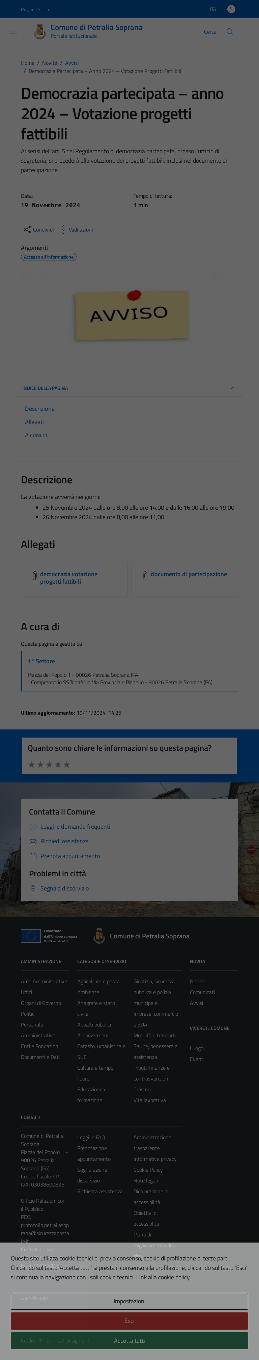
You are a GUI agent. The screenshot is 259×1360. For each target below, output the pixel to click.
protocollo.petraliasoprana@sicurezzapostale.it (45, 1233)
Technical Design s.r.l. (67, 1340)
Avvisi (196, 1003)
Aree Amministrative (44, 981)
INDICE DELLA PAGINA (129, 388)
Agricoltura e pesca (98, 981)
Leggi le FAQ (91, 1137)
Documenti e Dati (40, 1057)
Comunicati (202, 992)
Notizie (197, 981)
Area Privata (35, 1298)
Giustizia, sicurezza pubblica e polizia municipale (154, 992)
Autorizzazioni (92, 1035)
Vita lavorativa (150, 1100)
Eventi (197, 1059)
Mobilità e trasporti (155, 1035)
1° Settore (41, 661)
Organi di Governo (41, 1003)
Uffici (26, 992)
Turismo (142, 1089)
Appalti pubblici (94, 1024)
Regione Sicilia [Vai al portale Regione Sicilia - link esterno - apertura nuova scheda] (35, 9)
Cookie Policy (148, 1170)
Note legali (146, 1180)
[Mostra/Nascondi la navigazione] (13, 31)
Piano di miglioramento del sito (154, 1245)
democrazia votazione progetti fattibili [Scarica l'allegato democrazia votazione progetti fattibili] (68, 577)
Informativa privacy (155, 1159)
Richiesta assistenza (100, 1191)
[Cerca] (230, 32)
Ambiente (88, 992)
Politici (28, 1014)
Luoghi (197, 1048)
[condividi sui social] (38, 229)
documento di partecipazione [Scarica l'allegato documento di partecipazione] (189, 574)
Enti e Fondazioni (40, 1046)
